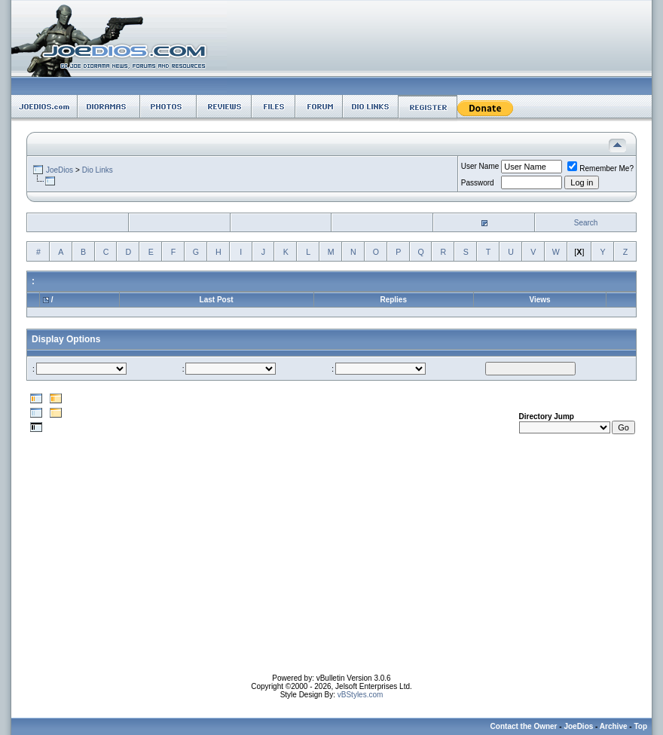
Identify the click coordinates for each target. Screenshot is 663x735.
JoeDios (59, 170)
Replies (393, 300)
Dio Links (97, 170)
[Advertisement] (331, 568)
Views (539, 300)
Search (586, 223)
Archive (614, 726)
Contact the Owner (524, 726)
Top (640, 726)
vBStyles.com (360, 695)
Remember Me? (600, 168)
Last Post (217, 300)
